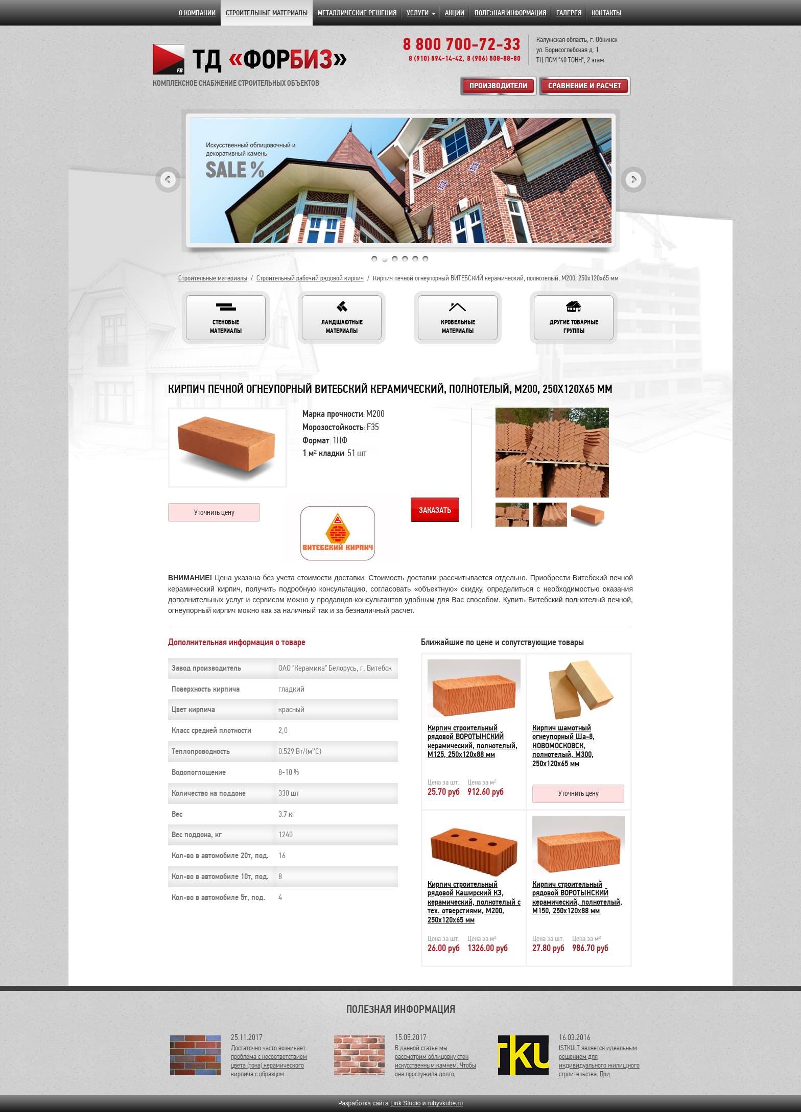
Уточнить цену (214, 512)
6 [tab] (425, 259)
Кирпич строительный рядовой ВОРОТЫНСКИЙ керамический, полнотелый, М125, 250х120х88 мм (472, 741)
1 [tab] (374, 259)
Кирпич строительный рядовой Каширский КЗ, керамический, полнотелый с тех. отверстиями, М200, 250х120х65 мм (474, 902)
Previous (168, 180)
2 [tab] (385, 259)
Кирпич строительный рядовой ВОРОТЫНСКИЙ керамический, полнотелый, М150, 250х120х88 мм (577, 898)
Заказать (435, 510)
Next (633, 180)
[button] (226, 317)
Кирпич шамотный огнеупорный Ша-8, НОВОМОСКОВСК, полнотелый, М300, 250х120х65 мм (563, 745)
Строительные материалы (212, 278)
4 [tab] (405, 259)
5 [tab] (415, 259)
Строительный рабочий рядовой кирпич (310, 278)
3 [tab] (395, 259)
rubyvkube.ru (445, 1103)
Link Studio (405, 1103)
